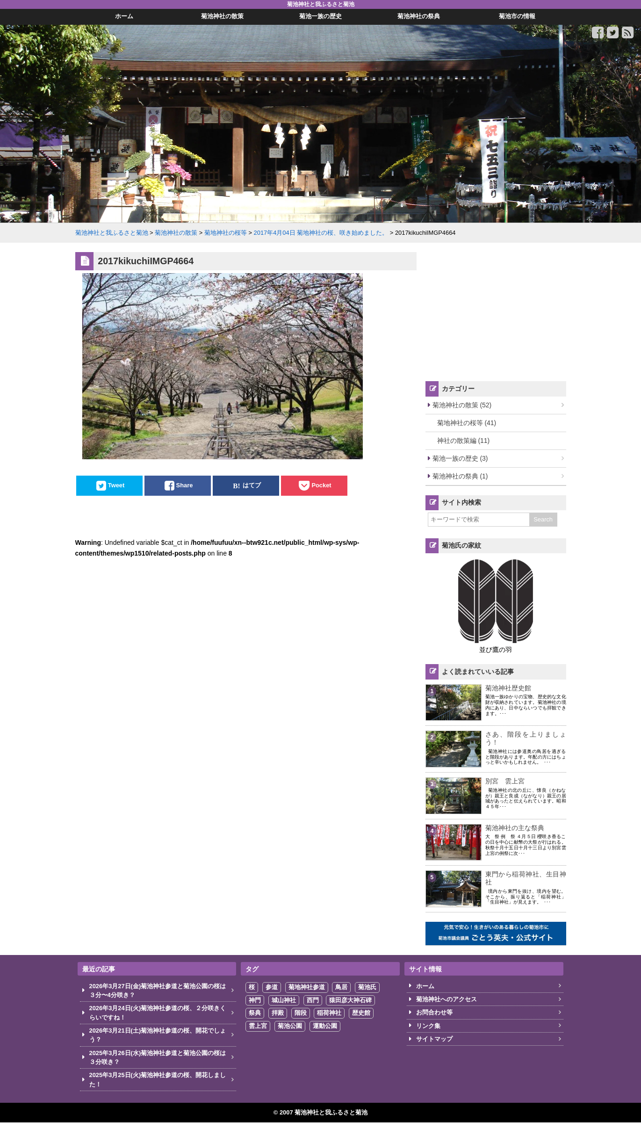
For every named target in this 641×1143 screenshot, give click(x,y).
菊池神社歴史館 (508, 688)
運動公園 (325, 1025)
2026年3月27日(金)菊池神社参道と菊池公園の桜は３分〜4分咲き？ (157, 990)
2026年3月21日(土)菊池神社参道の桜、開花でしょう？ (157, 1035)
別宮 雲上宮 (505, 781)
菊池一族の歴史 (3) (460, 458)
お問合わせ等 (434, 1012)
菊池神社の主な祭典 (514, 828)
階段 (301, 1012)
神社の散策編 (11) (463, 440)
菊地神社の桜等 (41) (467, 423)
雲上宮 (258, 1025)
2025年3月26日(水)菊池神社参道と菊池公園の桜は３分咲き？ (157, 1057)
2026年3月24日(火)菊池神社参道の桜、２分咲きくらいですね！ (157, 1012)
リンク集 (428, 1025)
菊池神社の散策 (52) (462, 405)
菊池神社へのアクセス (446, 999)
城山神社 (284, 1000)
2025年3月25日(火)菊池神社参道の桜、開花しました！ (157, 1079)
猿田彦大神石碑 (350, 1000)
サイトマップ (434, 1038)
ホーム (425, 986)
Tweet (116, 485)
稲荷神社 (329, 1012)
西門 (313, 1000)
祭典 (255, 1012)
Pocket (321, 485)
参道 (272, 987)
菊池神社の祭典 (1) (460, 476)
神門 (255, 1000)
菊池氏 (367, 987)
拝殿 (278, 1012)
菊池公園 (290, 1025)
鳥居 (341, 987)
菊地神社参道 (306, 987)
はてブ (252, 485)
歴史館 (361, 1012)
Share (184, 485)
